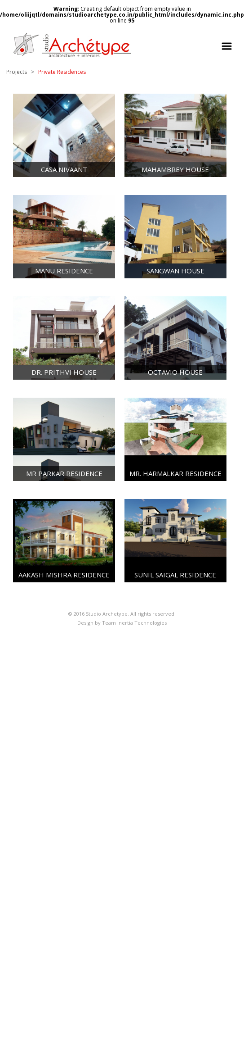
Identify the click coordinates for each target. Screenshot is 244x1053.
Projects (16, 72)
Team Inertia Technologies (134, 622)
